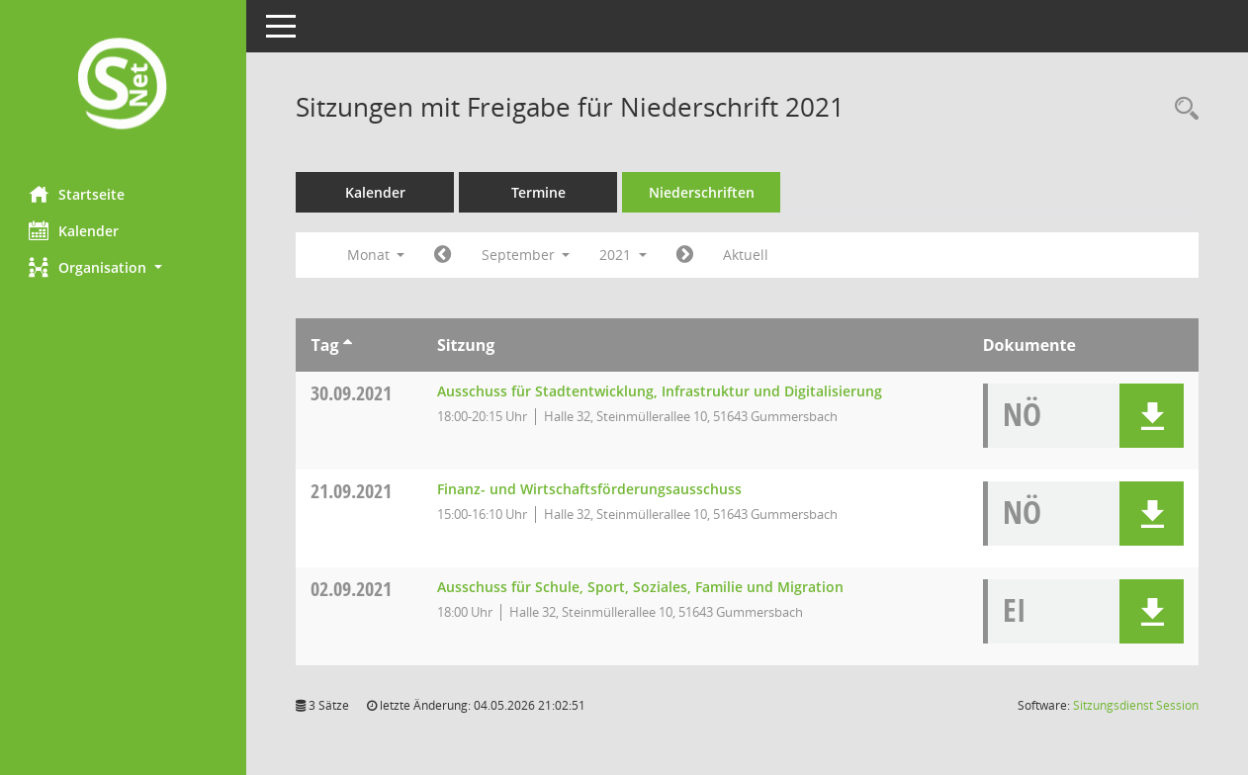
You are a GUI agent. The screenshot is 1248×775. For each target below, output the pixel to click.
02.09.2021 (352, 588)
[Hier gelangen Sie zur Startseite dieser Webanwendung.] (123, 85)
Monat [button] (376, 254)
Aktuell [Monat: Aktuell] (746, 254)
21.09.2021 (352, 490)
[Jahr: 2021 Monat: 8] (443, 255)
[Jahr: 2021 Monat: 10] (686, 255)
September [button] (526, 254)
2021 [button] (624, 254)
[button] (123, 267)
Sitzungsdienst (1136, 705)
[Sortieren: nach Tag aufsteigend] (347, 345)
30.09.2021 (352, 393)
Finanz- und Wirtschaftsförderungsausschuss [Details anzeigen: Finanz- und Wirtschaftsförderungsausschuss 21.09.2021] (589, 488)
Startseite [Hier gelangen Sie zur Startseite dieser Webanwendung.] (78, 194)
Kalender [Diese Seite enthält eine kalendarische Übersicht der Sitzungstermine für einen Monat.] (75, 230)
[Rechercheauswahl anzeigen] (1182, 109)
